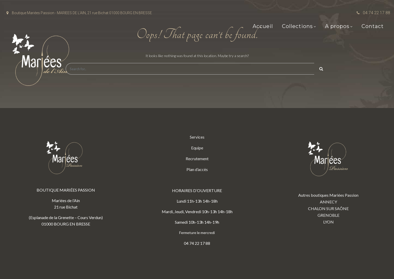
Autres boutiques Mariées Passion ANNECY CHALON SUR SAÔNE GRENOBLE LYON (328, 179)
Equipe (197, 147)
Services (197, 136)
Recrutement (197, 158)
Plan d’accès (197, 169)
